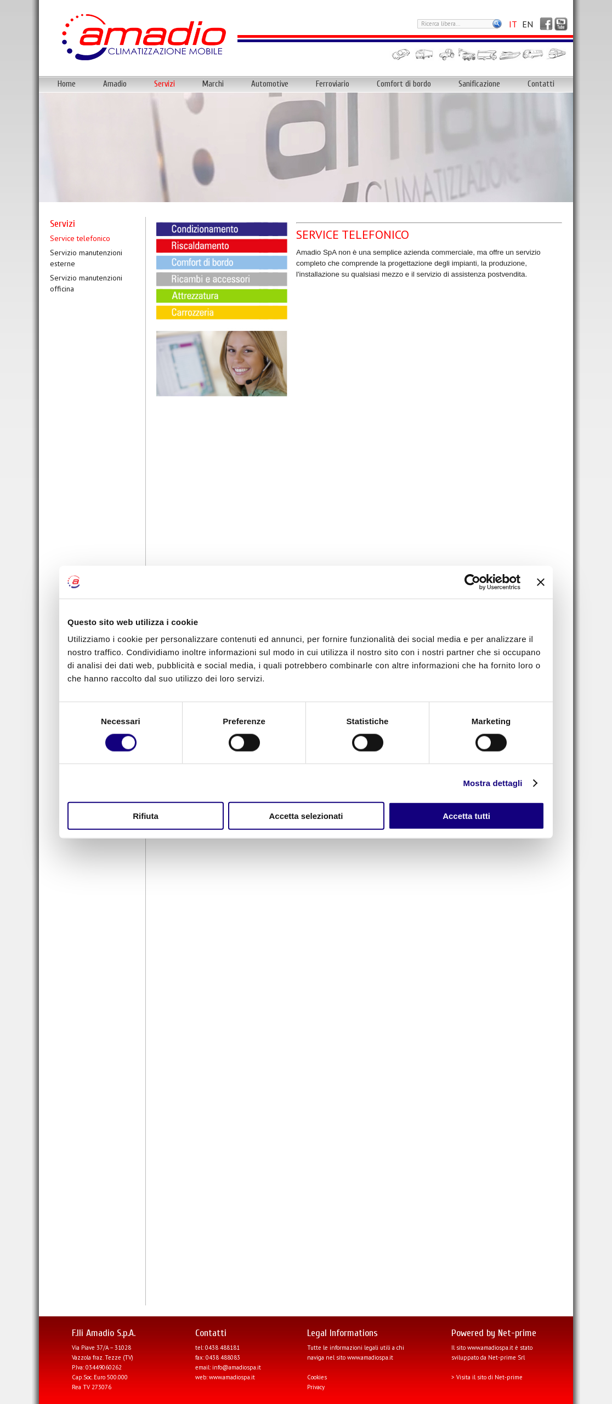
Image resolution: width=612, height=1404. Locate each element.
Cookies (317, 1377)
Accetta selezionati (306, 816)
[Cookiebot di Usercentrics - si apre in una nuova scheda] (472, 582)
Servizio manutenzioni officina (86, 283)
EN (527, 24)
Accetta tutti (466, 816)
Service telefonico (80, 238)
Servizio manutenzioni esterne (86, 258)
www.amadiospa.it (232, 1377)
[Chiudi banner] (541, 582)
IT (513, 24)
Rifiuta (145, 816)
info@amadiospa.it (236, 1367)
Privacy (316, 1387)
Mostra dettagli (492, 782)
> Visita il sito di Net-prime (487, 1377)
